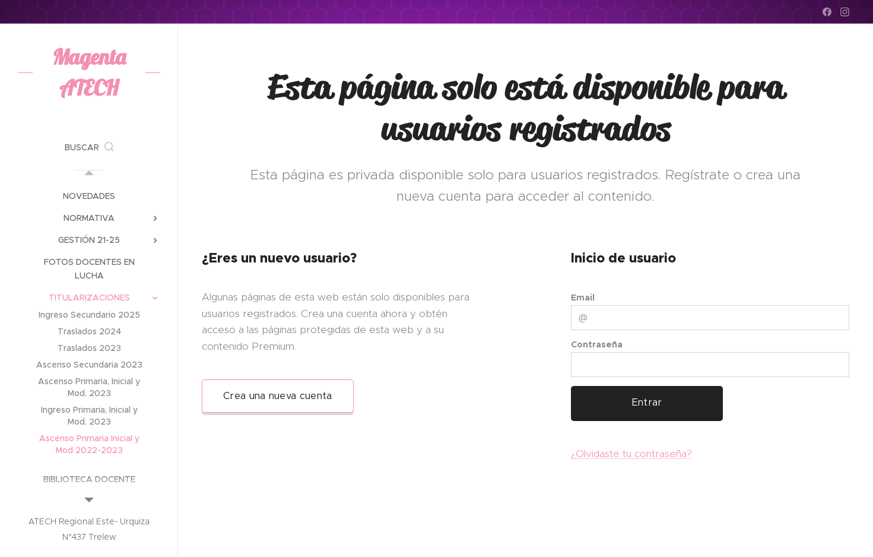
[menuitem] (89, 196)
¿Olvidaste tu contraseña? (631, 453)
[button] (89, 147)
